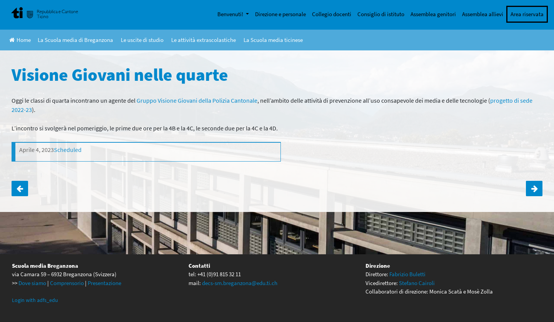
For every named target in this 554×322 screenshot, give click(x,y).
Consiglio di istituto (380, 14)
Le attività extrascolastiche (203, 39)
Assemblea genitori (433, 14)
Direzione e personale (280, 14)
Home (20, 39)
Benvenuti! (230, 14)
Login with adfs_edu (35, 300)
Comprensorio (67, 283)
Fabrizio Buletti (407, 274)
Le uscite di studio (142, 39)
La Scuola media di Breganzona (75, 39)
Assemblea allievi (482, 14)
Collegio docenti (331, 14)
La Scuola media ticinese (273, 39)
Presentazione (104, 283)
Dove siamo (32, 283)
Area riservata (527, 14)
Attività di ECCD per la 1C (534, 188)
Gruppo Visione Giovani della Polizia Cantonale (197, 100)
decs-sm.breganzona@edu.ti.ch (239, 283)
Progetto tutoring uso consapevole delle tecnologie (20, 188)
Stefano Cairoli (417, 283)
